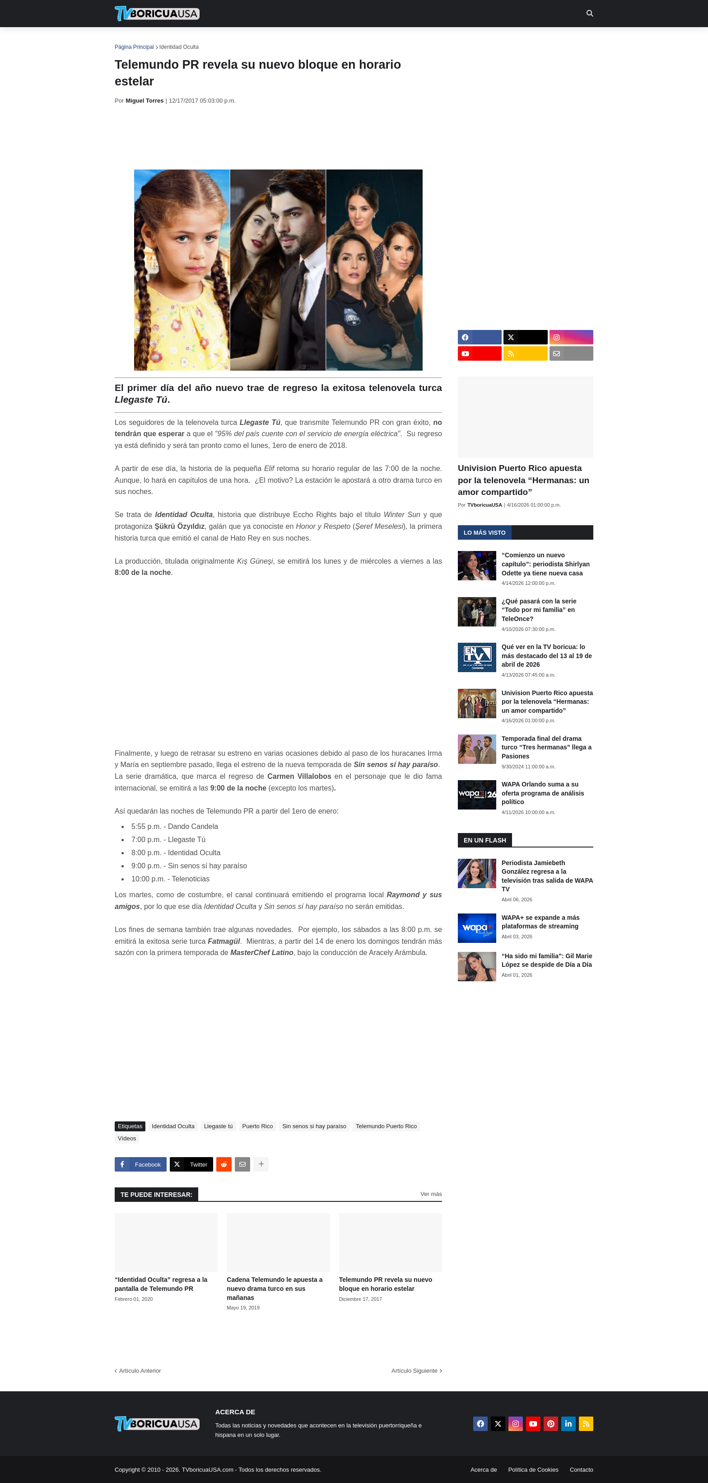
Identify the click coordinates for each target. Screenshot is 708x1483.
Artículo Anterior (140, 1370)
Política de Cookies (533, 1469)
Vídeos (127, 1138)
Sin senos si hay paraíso (314, 1126)
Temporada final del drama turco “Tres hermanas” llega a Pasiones (547, 747)
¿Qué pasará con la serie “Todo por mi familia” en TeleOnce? (539, 610)
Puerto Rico (257, 1126)
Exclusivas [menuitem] (400, 40)
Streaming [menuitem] (348, 40)
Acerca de (483, 1469)
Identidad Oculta (179, 47)
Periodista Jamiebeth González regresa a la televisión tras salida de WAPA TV (547, 876)
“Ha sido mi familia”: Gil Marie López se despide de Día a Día (547, 960)
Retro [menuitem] (445, 40)
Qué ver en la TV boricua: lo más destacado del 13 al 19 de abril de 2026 (547, 655)
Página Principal (134, 47)
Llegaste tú (218, 1126)
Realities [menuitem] (259, 40)
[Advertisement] (279, 137)
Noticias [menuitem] (169, 40)
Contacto (581, 1469)
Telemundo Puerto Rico (386, 1126)
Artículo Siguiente (414, 1370)
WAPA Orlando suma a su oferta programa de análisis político (543, 793)
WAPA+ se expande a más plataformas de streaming (541, 922)
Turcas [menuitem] (302, 40)
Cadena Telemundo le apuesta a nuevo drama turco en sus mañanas (274, 1288)
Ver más (431, 1194)
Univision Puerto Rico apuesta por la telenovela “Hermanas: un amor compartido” (523, 480)
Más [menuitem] (477, 40)
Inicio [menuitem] (131, 40)
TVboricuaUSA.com (207, 1469)
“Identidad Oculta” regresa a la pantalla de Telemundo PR (161, 1284)
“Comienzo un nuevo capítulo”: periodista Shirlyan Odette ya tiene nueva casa (546, 563)
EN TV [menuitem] (214, 40)
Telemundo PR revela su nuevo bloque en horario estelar (386, 1284)
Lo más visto (485, 532)
